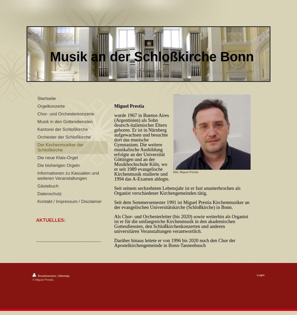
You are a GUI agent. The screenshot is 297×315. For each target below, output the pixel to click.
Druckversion (44, 275)
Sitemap (63, 275)
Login (261, 275)
